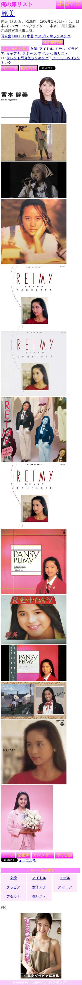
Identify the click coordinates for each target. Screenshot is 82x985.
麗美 (8, 13)
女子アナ (13, 53)
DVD (16, 36)
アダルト (45, 53)
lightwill (36, 982)
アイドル (46, 49)
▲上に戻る (27, 860)
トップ (8, 855)
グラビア (13, 887)
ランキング (69, 3)
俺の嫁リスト (17, 4)
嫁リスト (60, 3)
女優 (33, 49)
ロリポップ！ (59, 982)
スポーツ (29, 53)
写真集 (6, 36)
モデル (60, 49)
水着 (30, 36)
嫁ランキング (60, 36)
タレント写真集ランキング (28, 58)
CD (23, 36)
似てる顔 (29, 68)
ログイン (77, 3)
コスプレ (42, 36)
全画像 (23, 855)
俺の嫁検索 (53, 42)
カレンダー (43, 855)
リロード (10, 68)
